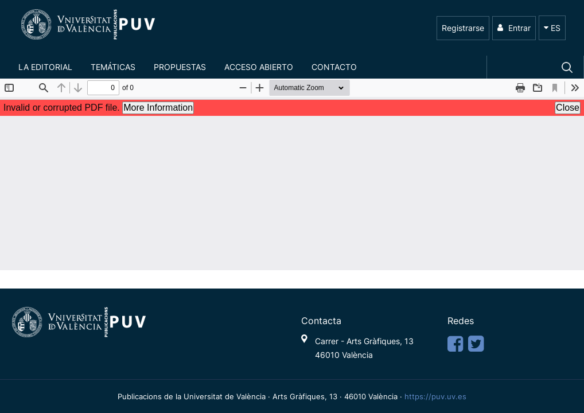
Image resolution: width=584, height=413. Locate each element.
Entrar (514, 28)
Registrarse (463, 28)
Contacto (334, 67)
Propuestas (180, 67)
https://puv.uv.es (435, 396)
